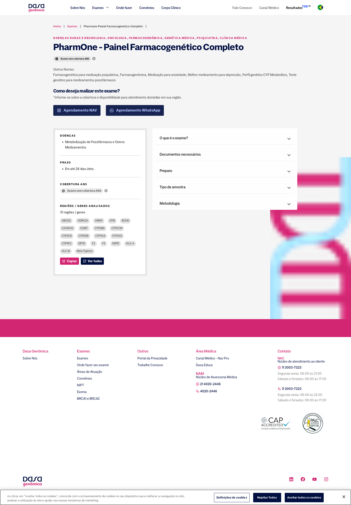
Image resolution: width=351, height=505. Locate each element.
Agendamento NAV (77, 110)
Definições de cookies (231, 497)
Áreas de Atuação (89, 372)
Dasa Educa (204, 365)
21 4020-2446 (210, 384)
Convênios (146, 8)
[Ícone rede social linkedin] (291, 480)
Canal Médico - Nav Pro (212, 358)
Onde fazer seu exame (93, 365)
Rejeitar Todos (267, 497)
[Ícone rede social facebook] (303, 480)
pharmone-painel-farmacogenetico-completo (113, 26)
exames (72, 26)
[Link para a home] (36, 11)
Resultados (294, 8)
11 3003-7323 (292, 367)
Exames (82, 358)
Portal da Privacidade (152, 358)
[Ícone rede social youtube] (314, 480)
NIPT (80, 385)
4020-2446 (208, 391)
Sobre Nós (77, 8)
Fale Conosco (242, 8)
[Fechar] (344, 497)
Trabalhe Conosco (150, 365)
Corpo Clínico (171, 8)
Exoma (82, 392)
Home (57, 26)
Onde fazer (124, 8)
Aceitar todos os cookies (304, 497)
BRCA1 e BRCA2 (88, 398)
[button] (225, 138)
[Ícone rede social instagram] (326, 480)
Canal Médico (269, 8)
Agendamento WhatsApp (134, 110)
